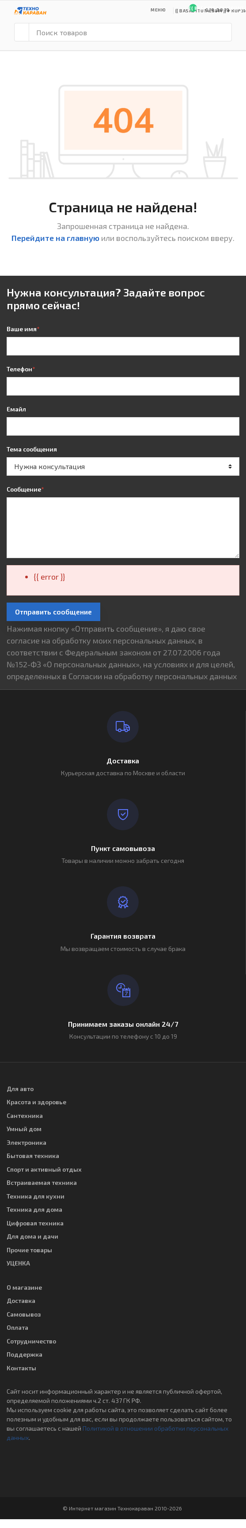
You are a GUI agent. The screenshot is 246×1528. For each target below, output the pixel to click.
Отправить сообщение (53, 611)
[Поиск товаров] (130, 32)
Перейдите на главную (55, 238)
